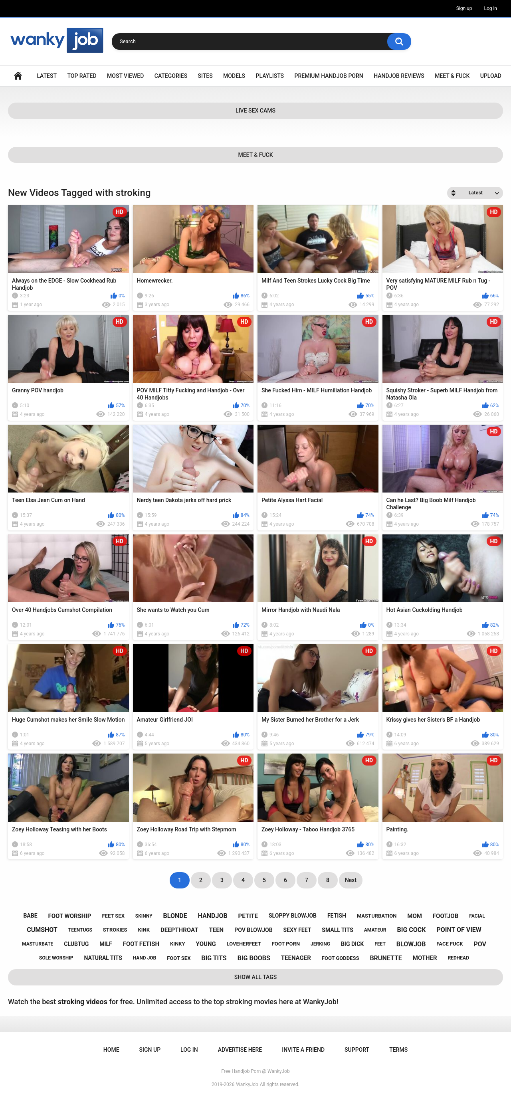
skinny (144, 916)
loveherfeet (244, 944)
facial (477, 916)
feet (380, 944)
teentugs (80, 930)
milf (105, 944)
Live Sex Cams (255, 110)
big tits (213, 958)
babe (30, 915)
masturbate (37, 944)
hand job (144, 958)
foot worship (69, 916)
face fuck (449, 944)
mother (425, 958)
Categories (170, 76)
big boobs (254, 958)
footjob (445, 916)
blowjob (411, 944)
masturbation (376, 916)
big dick (352, 944)
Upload (490, 76)
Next (351, 880)
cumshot (42, 930)
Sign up (464, 8)
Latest (47, 76)
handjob (213, 916)
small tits (337, 930)
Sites (205, 76)
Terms (398, 1050)
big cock (411, 930)
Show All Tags (255, 977)
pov (479, 944)
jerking (320, 944)
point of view (458, 930)
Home (18, 76)
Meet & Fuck (452, 76)
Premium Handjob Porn (328, 76)
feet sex (113, 916)
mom (414, 916)
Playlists (270, 76)
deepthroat (179, 930)
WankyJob (247, 1084)
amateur (375, 930)
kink (144, 930)
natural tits (103, 958)
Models (234, 76)
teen (216, 930)
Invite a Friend (303, 1050)
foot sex (178, 958)
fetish (336, 915)
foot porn (286, 944)
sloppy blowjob (293, 915)
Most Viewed (125, 76)
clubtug (76, 944)
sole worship (56, 958)
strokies (115, 930)
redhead (458, 958)
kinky (177, 944)
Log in (490, 8)
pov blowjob (253, 930)
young (206, 944)
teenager (296, 958)
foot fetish (141, 944)
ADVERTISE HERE (240, 1050)
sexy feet (297, 930)
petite (248, 916)
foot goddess (340, 958)
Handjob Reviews (399, 76)
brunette (386, 958)
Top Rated (81, 76)
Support (357, 1050)
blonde (175, 916)
